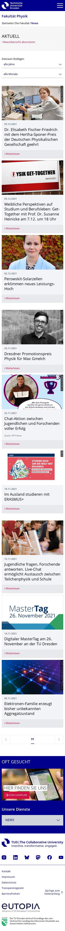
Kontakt (6, 872)
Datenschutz (9, 883)
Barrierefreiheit (11, 894)
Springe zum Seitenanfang (52, 892)
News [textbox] (9, 820)
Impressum (8, 877)
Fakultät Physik (15, 16)
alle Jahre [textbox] (9, 64)
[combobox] (32, 64)
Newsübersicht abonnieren (19, 42)
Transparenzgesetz (13, 888)
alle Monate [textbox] (11, 74)
